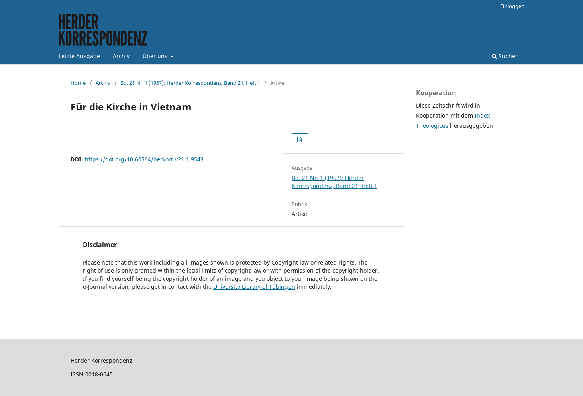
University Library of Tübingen (254, 286)
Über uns (156, 56)
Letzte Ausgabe (79, 56)
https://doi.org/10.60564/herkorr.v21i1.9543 (144, 159)
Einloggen (512, 6)
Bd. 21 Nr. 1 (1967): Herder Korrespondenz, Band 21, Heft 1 (190, 82)
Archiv (121, 56)
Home (78, 82)
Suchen (505, 56)
